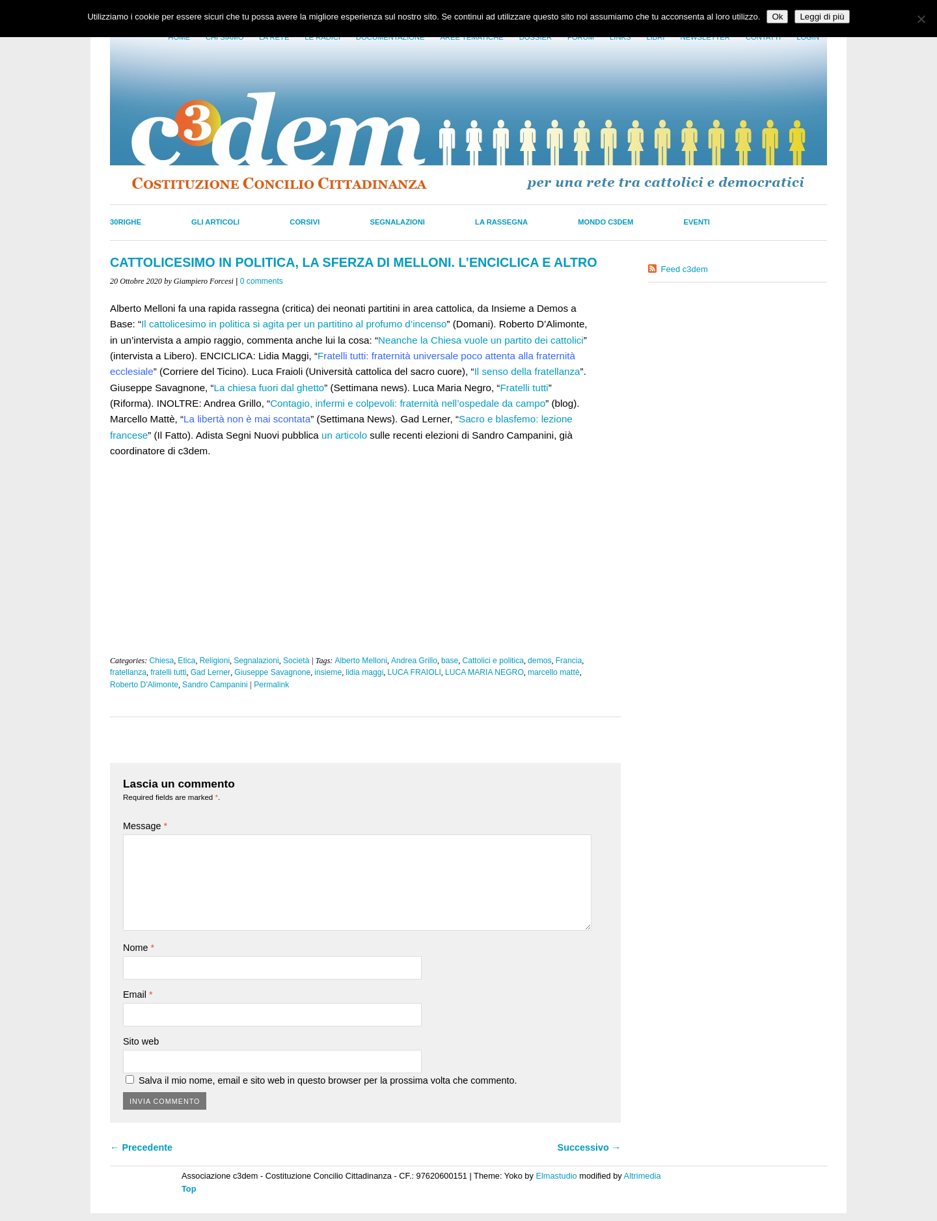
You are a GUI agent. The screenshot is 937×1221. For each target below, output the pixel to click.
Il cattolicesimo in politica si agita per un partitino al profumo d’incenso (293, 323)
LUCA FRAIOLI (414, 672)
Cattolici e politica (493, 660)
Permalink (271, 684)
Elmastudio (556, 1176)
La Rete (274, 37)
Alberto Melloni (360, 660)
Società (296, 660)
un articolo (344, 435)
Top (189, 1189)
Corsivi (304, 222)
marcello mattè (554, 672)
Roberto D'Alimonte (144, 684)
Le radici (322, 37)
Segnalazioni (397, 222)
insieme (328, 672)
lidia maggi (364, 672)
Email (138, 994)
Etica (186, 660)
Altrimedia (642, 1176)
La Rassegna (501, 222)
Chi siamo (224, 37)
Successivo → (589, 1147)
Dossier (535, 37)
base (449, 660)
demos (540, 660)
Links (620, 37)
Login (807, 37)
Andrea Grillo (414, 660)
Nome (138, 947)
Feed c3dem (684, 269)
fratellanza (128, 672)
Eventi (697, 222)
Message (145, 826)
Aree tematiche (472, 37)
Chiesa (161, 660)
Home (179, 37)
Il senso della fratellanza (527, 371)
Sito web (141, 1041)
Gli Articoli (215, 222)
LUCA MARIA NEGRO (484, 672)
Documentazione (390, 37)
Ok (777, 16)
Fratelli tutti (524, 387)
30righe (125, 222)
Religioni (214, 660)
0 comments (261, 281)
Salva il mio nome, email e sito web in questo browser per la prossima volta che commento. (328, 1080)
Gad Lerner (211, 672)
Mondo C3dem (605, 222)
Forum (580, 37)
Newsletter (704, 37)
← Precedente (141, 1147)
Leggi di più (822, 16)
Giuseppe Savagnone (272, 672)
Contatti (763, 37)
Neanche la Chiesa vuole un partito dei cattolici (481, 340)
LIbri (655, 37)
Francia (569, 660)
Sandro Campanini (215, 684)
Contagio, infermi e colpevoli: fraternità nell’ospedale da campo (407, 403)
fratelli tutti (168, 672)
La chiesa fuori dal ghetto (269, 387)
